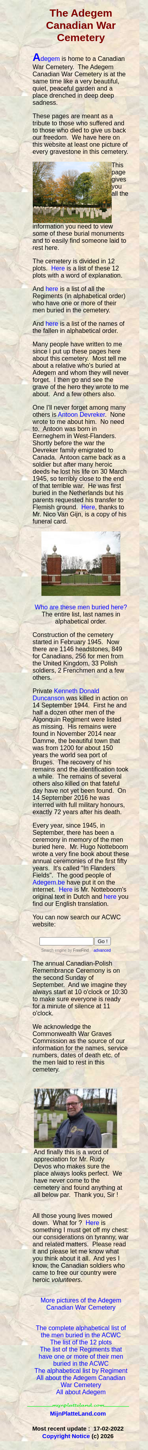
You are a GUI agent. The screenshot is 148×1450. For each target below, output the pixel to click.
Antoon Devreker (81, 414)
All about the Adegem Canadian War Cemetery (80, 1381)
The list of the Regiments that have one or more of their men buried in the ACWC (81, 1356)
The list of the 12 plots (81, 1342)
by (78, 950)
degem (46, 58)
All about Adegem (80, 1392)
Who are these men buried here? (81, 607)
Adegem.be (49, 882)
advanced (102, 950)
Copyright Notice (66, 1436)
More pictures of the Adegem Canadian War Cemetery (81, 1304)
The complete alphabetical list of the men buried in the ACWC (81, 1331)
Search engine (54, 950)
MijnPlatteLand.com (78, 1413)
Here (58, 268)
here (51, 288)
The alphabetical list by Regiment (80, 1370)
